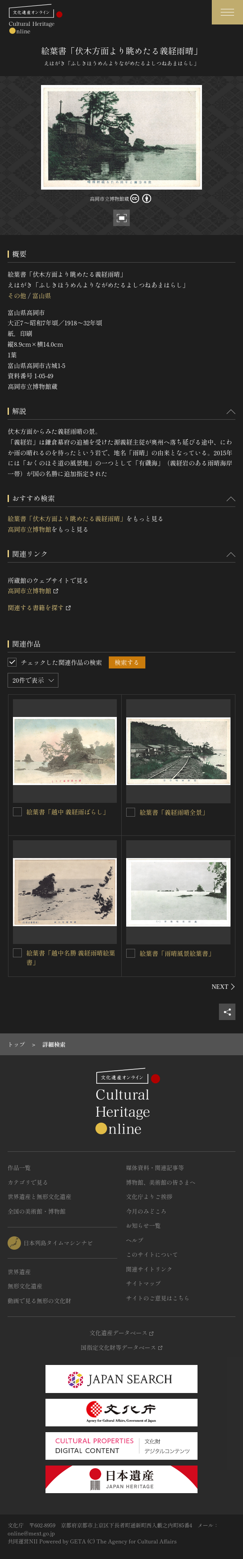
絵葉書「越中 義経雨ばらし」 (67, 811)
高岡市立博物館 (29, 529)
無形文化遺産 (25, 1286)
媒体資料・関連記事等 (155, 1167)
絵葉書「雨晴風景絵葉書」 (177, 953)
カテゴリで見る (28, 1182)
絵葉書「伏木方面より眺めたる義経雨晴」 (67, 518)
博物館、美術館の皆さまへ (161, 1182)
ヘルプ (135, 1240)
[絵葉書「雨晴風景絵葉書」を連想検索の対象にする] (130, 953)
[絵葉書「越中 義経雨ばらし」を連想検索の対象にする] (17, 811)
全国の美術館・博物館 (37, 1211)
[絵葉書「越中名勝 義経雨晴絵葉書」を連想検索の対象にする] (17, 952)
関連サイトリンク (149, 1269)
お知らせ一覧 (143, 1225)
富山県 (41, 295)
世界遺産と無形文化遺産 (39, 1196)
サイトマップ (143, 1283)
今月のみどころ (146, 1211)
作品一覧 (19, 1167)
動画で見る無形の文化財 (39, 1300)
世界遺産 (19, 1271)
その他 (17, 295)
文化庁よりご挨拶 (149, 1196)
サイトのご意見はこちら (158, 1298)
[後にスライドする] (223, 987)
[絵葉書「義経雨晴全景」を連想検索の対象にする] (130, 812)
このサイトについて (152, 1254)
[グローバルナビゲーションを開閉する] (227, 12)
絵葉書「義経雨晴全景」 (174, 812)
